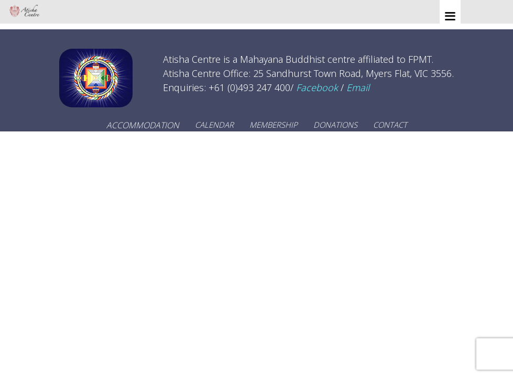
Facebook (317, 87)
